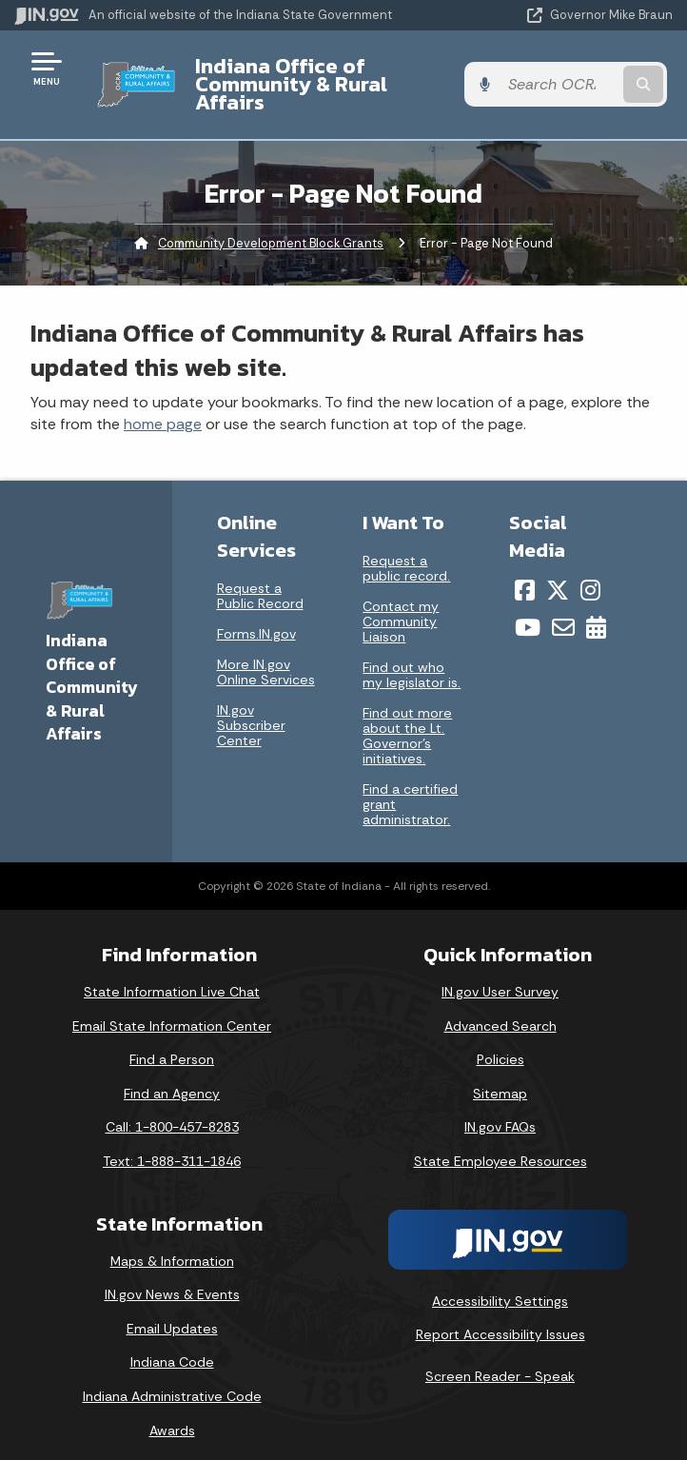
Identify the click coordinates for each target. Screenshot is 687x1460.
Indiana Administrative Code (172, 1378)
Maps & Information (172, 1242)
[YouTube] (527, 609)
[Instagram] (590, 572)
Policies (500, 1041)
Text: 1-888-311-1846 (172, 1143)
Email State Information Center (171, 1007)
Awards (172, 1411)
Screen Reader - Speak (500, 1358)
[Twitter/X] (557, 572)
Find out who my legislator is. (412, 657)
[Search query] (577, 75)
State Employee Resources (500, 1143)
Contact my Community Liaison (401, 603)
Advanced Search (500, 1007)
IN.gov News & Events (172, 1276)
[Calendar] (596, 609)
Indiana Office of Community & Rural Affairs (321, 74)
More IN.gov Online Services (266, 654)
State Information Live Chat (172, 973)
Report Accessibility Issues (500, 1316)
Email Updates (172, 1310)
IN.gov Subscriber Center (251, 707)
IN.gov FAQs (500, 1108)
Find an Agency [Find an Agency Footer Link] (172, 1075)
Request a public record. (406, 550)
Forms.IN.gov (256, 615)
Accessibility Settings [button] (500, 1282)
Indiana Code (172, 1343)
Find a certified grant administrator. (410, 786)
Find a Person (171, 1041)
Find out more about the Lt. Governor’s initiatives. (407, 717)
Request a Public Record (260, 578)
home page (163, 406)
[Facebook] (525, 572)
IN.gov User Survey (500, 973)
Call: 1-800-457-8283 (172, 1108)
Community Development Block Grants (270, 224)
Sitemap (500, 1075)
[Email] (563, 609)
